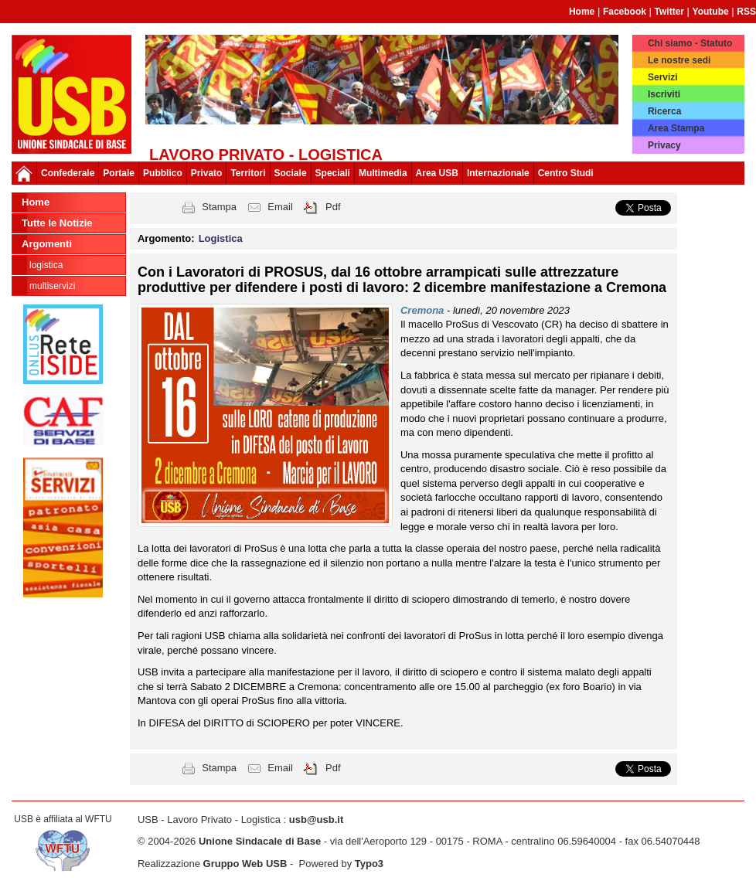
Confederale (67, 173)
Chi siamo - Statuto (690, 43)
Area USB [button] (437, 173)
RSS (746, 11)
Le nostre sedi (679, 60)
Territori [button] (247, 173)
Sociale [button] (290, 173)
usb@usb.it (316, 819)
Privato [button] (207, 173)
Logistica (46, 265)
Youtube (711, 11)
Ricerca (664, 111)
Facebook (624, 11)
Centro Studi (566, 173)
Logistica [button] (221, 238)
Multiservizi (52, 286)
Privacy (664, 145)
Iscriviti (664, 94)
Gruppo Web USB (245, 863)
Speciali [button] (332, 173)
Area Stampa (676, 128)
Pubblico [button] (162, 173)
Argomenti (47, 244)
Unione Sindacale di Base (260, 841)
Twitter (669, 11)
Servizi (663, 77)
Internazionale (498, 173)
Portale (119, 173)
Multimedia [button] (383, 173)
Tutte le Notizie (57, 223)
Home (581, 11)
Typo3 (369, 863)
